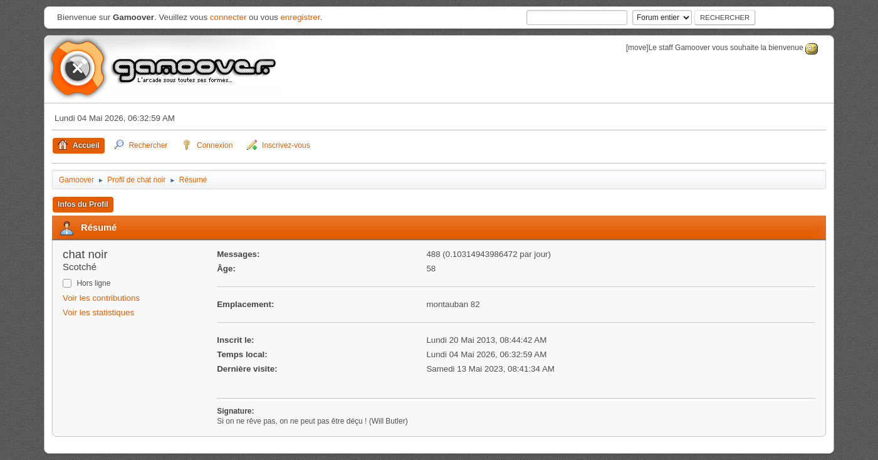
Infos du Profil (83, 204)
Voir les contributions (101, 298)
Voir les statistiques (98, 312)
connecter (228, 17)
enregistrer (300, 17)
